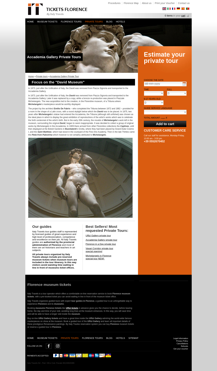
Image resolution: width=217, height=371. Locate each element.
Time (146, 89)
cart (183, 15)
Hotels (120, 21)
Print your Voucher (165, 3)
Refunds (184, 346)
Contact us (184, 3)
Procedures (114, 3)
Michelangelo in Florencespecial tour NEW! (98, 257)
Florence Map (131, 3)
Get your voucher (180, 349)
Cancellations (182, 344)
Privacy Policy (182, 341)
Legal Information (180, 338)
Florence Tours (71, 21)
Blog (109, 21)
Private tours (94, 21)
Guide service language (158, 108)
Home (30, 21)
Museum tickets (47, 21)
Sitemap (133, 338)
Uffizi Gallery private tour (98, 235)
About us (146, 3)
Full (169, 89)
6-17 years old (152, 99)
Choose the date (154, 80)
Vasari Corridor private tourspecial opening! (99, 250)
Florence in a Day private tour (101, 244)
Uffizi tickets (72, 308)
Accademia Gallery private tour (101, 240)
